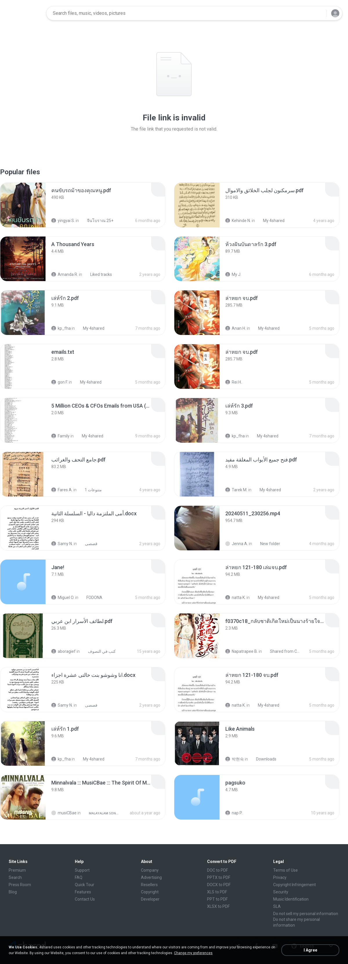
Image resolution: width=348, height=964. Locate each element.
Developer (150, 899)
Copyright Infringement (294, 884)
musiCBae (64, 813)
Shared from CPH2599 (283, 651)
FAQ (78, 877)
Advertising (151, 877)
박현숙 (234, 759)
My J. (233, 274)
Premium (17, 870)
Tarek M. (236, 490)
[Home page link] (23, 13)
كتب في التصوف (98, 651)
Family (60, 436)
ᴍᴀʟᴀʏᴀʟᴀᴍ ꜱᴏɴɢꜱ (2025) (101, 813)
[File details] (23, 205)
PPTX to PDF (218, 877)
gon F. (59, 382)
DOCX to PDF (219, 884)
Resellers (149, 884)
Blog (13, 892)
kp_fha (61, 328)
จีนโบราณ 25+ (97, 220)
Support (82, 870)
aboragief (63, 651)
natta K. (235, 597)
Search (15, 877)
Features (83, 892)
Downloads (263, 759)
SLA (277, 906)
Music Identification (291, 899)
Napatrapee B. (241, 651)
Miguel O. (62, 597)
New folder (267, 543)
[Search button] (319, 13)
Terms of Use (285, 870)
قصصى (88, 543)
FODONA (91, 597)
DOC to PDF (217, 870)
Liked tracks (98, 274)
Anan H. (235, 328)
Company (150, 870)
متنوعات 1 (90, 490)
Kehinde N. (238, 220)
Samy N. (62, 543)
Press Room (20, 884)
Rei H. (233, 382)
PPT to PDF (217, 899)
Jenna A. (236, 543)
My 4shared (270, 220)
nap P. (233, 813)
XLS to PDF (217, 892)
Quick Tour (84, 884)
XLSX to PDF (218, 906)
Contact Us (85, 899)
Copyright (150, 892)
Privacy (280, 877)
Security (280, 892)
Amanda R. (64, 274)
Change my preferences (193, 953)
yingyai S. (63, 220)
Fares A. (61, 490)
